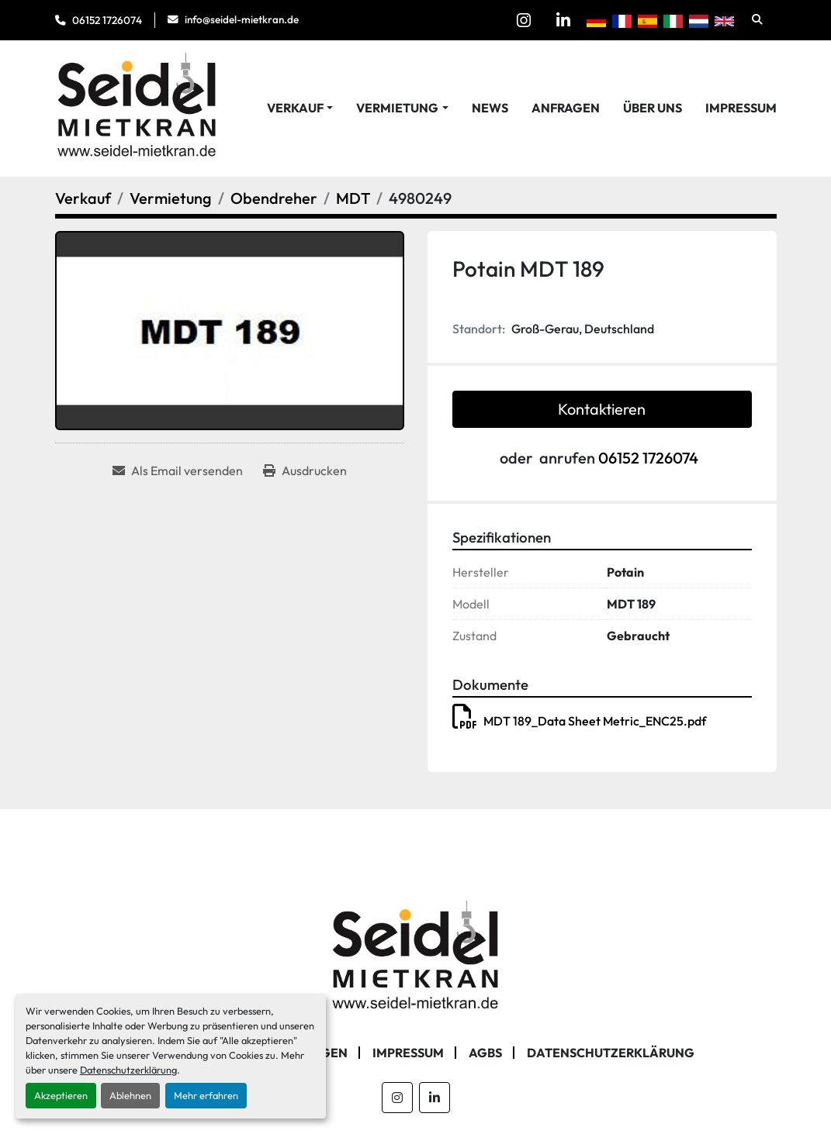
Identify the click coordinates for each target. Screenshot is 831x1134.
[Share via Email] (177, 470)
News (490, 107)
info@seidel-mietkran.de (242, 19)
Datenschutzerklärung (128, 1069)
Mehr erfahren (206, 1095)
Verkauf (295, 107)
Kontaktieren (602, 409)
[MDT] (353, 198)
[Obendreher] (273, 198)
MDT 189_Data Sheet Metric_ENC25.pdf (579, 721)
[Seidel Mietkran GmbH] (415, 957)
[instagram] (523, 20)
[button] (300, 107)
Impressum (741, 107)
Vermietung (397, 107)
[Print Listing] (305, 470)
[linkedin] (563, 20)
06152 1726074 (107, 20)
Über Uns (652, 107)
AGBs (485, 1052)
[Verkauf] (83, 198)
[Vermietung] (171, 198)
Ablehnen (130, 1095)
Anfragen (565, 107)
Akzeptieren (61, 1095)
